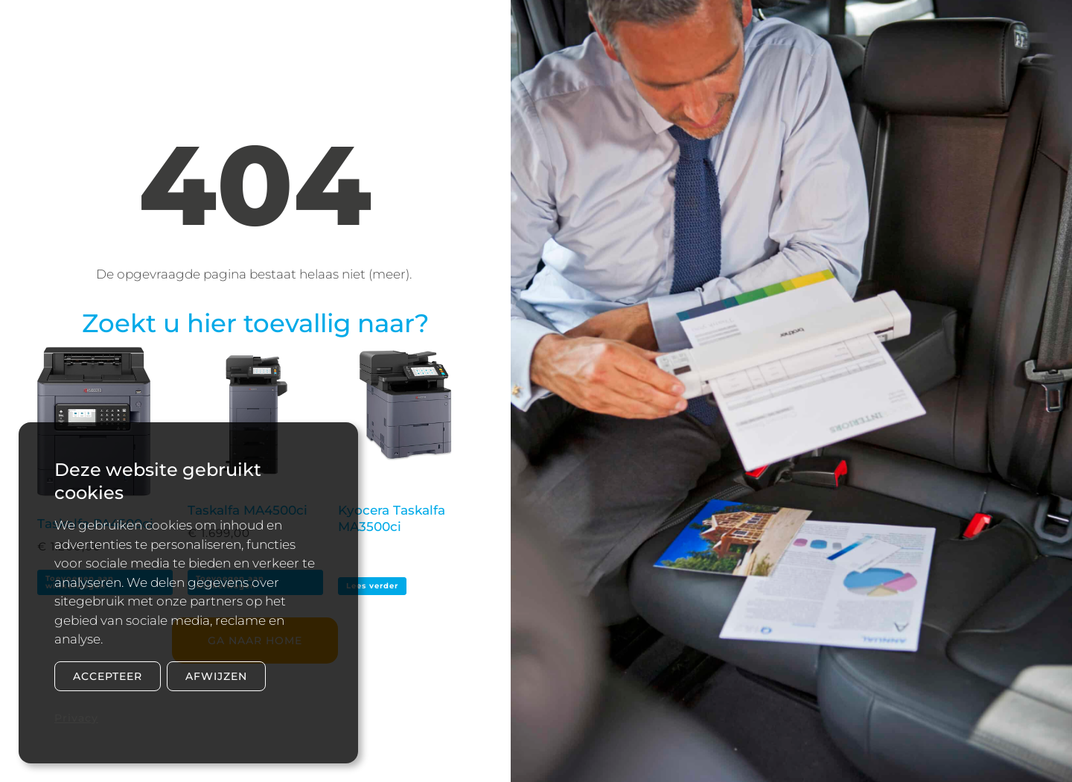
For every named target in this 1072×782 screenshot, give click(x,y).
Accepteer (107, 676)
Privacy (76, 718)
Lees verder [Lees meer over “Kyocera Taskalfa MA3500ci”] (372, 586)
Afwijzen (216, 676)
